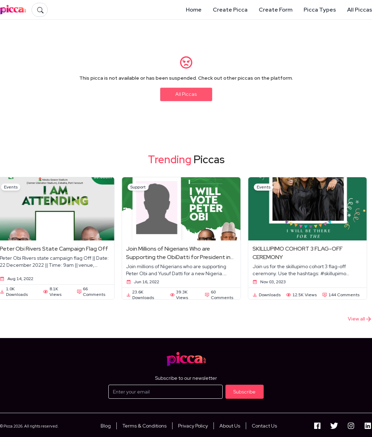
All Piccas (186, 94)
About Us (229, 426)
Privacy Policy (193, 426)
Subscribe (244, 392)
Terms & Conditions (144, 426)
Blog (106, 426)
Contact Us (264, 426)
